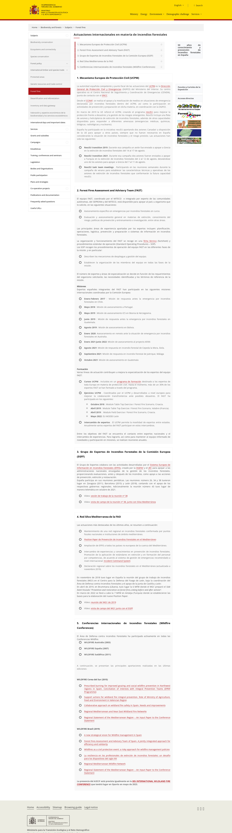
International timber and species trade (47, 70)
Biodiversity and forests (51, 27)
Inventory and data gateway (42, 105)
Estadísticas (35, 149)
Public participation (38, 175)
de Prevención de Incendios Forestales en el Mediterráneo (120, 539)
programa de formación (129, 381)
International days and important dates (47, 122)
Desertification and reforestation (44, 98)
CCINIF (89, 100)
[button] (164, 14)
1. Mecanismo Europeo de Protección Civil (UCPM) (102, 44)
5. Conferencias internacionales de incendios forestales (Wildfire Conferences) (116, 66)
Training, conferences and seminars (46, 155)
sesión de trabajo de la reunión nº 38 (109, 495)
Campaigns (35, 142)
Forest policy (36, 63)
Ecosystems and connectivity (43, 49)
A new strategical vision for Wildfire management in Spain (113, 735)
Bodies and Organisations (41, 168)
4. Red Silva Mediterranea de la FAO (95, 61)
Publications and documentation (44, 195)
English (178, 5)
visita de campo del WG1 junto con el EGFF (112, 608)
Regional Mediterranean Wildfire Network (104, 763)
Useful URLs (35, 208)
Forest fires (81, 27)
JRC (150, 467)
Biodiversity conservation (41, 42)
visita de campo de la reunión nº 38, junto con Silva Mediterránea (123, 501)
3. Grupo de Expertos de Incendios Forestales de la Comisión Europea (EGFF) (115, 55)
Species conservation (39, 56)
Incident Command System (117, 560)
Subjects (68, 27)
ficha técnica (150, 241)
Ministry (134, 14)
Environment (156, 14)
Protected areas (37, 77)
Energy (144, 14)
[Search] (197, 5)
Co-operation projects (40, 188)
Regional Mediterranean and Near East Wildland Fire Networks (115, 711)
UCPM (152, 86)
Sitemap (57, 807)
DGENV (139, 467)
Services (195, 14)
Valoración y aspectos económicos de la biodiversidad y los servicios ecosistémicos (49, 114)
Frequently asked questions (42, 201)
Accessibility (43, 807)
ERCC (104, 95)
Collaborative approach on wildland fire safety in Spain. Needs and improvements (125, 705)
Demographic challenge (177, 14)
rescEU (149, 112)
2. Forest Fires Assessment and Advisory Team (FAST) (103, 50)
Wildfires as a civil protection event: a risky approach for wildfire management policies (127, 749)
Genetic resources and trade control (46, 84)
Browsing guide (73, 807)
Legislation (35, 162)
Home (34, 27)
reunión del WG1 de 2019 (103, 602)
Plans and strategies (39, 182)
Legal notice (91, 807)
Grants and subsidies (39, 135)
